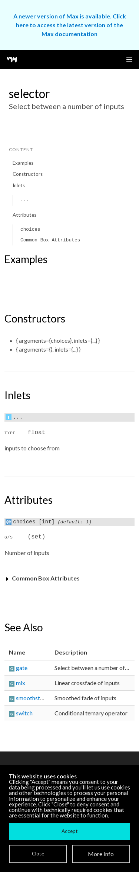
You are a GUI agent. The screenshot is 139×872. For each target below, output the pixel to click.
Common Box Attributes (50, 240)
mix (20, 682)
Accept (69, 831)
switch (24, 712)
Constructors (28, 174)
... (24, 200)
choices (30, 229)
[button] (129, 59)
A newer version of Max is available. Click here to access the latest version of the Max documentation (69, 25)
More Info (101, 853)
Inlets (19, 185)
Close (38, 854)
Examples (23, 163)
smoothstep (31, 697)
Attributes (24, 215)
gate (21, 667)
